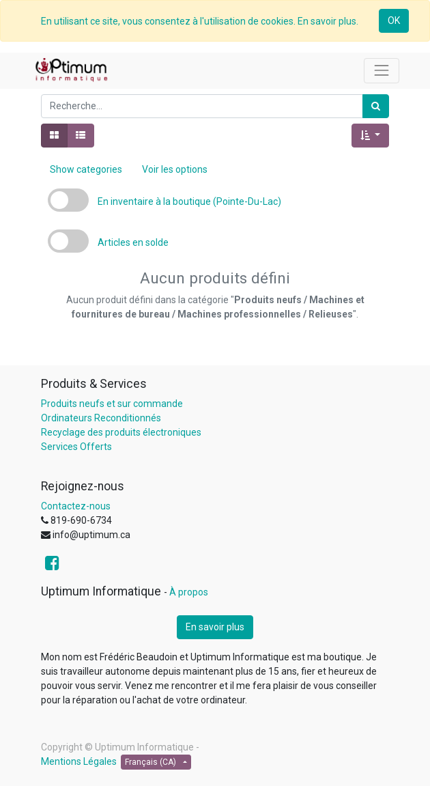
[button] (370, 136)
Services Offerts (76, 446)
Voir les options (174, 169)
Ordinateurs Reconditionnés (101, 417)
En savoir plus (215, 626)
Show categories (86, 169)
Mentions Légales (79, 761)
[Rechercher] (375, 106)
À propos (188, 592)
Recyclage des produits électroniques (121, 432)
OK (394, 20)
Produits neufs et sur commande (112, 403)
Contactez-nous (76, 506)
